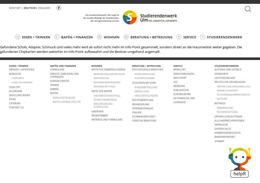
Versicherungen (183, 73)
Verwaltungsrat (227, 90)
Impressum (221, 124)
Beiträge (220, 103)
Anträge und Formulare (106, 119)
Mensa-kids (142, 91)
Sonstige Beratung (144, 120)
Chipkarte (179, 102)
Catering (15, 103)
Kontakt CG (16, 107)
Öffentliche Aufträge (228, 116)
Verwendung (225, 108)
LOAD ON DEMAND (21, 82)
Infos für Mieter (101, 91)
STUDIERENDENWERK (221, 36)
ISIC (175, 82)
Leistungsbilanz (225, 78)
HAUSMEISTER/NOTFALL (107, 95)
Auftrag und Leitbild (228, 69)
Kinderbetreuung (146, 87)
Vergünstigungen (146, 95)
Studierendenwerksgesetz (233, 94)
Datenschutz (223, 128)
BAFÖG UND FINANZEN (63, 66)
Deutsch (30, 8)
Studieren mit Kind (144, 82)
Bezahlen (15, 73)
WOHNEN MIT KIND (104, 86)
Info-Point (180, 78)
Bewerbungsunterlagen (109, 74)
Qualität (14, 87)
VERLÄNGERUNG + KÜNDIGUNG (104, 105)
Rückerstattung (227, 112)
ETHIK (12, 99)
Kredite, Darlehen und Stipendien (64, 75)
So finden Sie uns (184, 98)
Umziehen (97, 111)
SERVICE (186, 36)
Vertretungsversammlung (233, 86)
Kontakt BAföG (59, 81)
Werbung (179, 86)
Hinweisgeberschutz (227, 132)
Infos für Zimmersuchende (108, 69)
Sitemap (219, 141)
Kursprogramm (144, 78)
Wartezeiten (101, 78)
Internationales (142, 108)
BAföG (54, 93)
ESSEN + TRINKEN (32, 36)
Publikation (181, 90)
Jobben (54, 89)
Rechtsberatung (142, 100)
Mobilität (179, 69)
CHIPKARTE (17, 78)
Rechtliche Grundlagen (230, 82)
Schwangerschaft (143, 116)
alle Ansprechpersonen (229, 120)
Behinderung (140, 104)
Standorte (221, 73)
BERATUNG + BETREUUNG (148, 36)
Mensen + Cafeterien (21, 69)
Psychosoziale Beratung (147, 69)
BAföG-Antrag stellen (66, 101)
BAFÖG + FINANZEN (73, 36)
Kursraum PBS (182, 94)
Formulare (57, 69)
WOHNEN (108, 36)
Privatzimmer (99, 115)
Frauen (136, 112)
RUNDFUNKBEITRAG (105, 99)
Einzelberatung (145, 74)
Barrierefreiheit (225, 137)
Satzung (222, 98)
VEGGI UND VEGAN (19, 95)
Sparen (54, 85)
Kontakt (15, 8)
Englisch (44, 8)
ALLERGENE (15, 91)
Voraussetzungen (64, 97)
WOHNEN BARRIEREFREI (107, 82)
